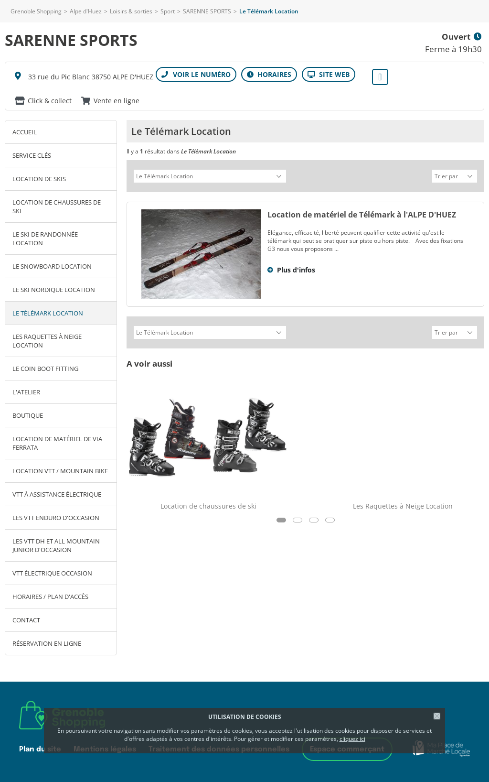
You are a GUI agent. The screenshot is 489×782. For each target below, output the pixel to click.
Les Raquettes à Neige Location (47, 340)
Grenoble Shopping (36, 11)
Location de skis (39, 178)
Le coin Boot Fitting (45, 368)
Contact (26, 620)
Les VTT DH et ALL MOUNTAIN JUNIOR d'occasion (56, 545)
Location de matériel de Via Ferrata (57, 443)
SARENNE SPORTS (207, 11)
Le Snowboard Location (52, 266)
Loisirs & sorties (131, 11)
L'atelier (26, 392)
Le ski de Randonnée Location (45, 238)
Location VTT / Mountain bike (60, 471)
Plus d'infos (296, 268)
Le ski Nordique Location (53, 289)
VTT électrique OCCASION (52, 573)
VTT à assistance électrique (56, 494)
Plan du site (40, 749)
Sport (167, 11)
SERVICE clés (31, 155)
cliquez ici (352, 739)
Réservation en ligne (46, 643)
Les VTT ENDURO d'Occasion (55, 517)
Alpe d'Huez (86, 11)
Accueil (24, 132)
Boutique (27, 415)
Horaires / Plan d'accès (50, 596)
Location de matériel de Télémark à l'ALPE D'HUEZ (361, 213)
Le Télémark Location (47, 313)
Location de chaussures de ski (56, 206)
